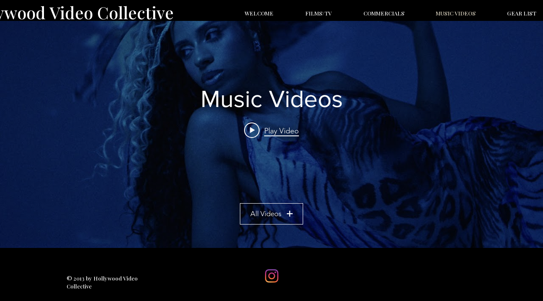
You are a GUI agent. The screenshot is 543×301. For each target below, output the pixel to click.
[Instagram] (271, 276)
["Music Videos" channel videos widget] (271, 134)
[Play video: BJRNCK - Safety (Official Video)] (271, 130)
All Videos (271, 213)
